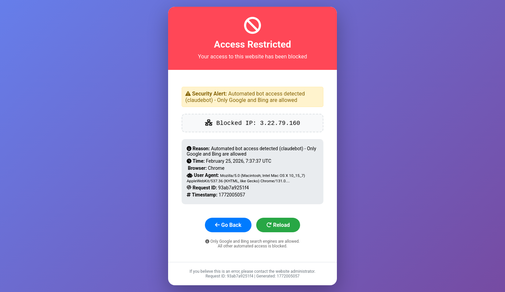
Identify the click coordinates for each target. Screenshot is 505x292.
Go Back (228, 225)
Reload (278, 225)
